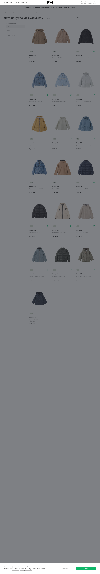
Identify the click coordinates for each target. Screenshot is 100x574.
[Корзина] (94, 2)
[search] (82, 2)
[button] (8, 2)
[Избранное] (89, 2)
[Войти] (85, 2)
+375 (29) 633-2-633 (20, 2)
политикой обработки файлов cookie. (22, 570)
